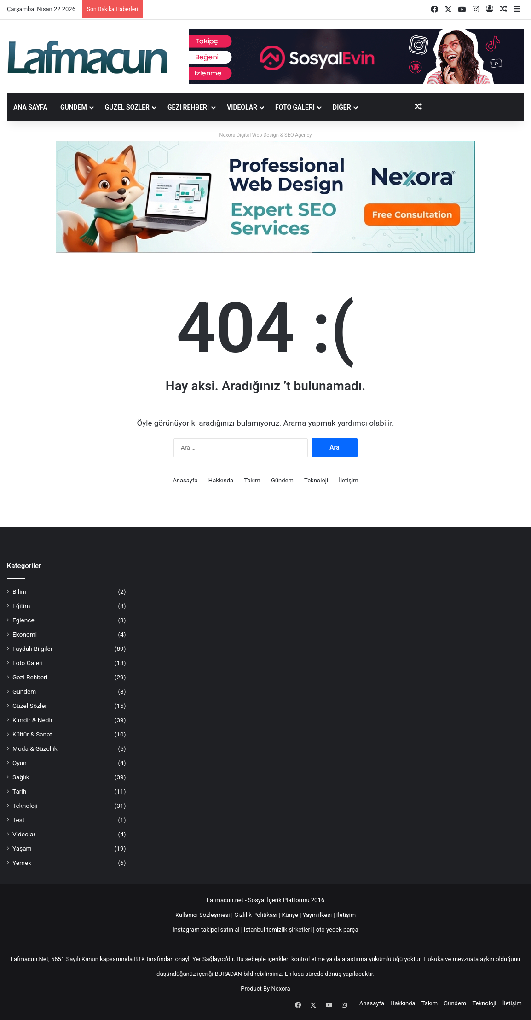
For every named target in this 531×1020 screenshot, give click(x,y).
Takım (252, 480)
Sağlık (20, 777)
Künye (290, 914)
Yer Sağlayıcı (209, 959)
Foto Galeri (295, 107)
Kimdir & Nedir (32, 720)
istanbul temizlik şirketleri (278, 929)
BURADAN (228, 973)
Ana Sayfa (30, 107)
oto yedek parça (337, 929)
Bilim (19, 591)
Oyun (19, 762)
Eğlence (23, 620)
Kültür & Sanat (32, 734)
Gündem (73, 107)
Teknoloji (316, 480)
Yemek (21, 862)
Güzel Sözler (127, 107)
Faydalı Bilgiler (32, 648)
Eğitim (21, 605)
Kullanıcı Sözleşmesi (202, 914)
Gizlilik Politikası (256, 914)
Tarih (19, 791)
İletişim (348, 480)
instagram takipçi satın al (206, 929)
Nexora (280, 988)
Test (18, 819)
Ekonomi (24, 634)
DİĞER (342, 107)
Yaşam (22, 848)
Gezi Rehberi (188, 107)
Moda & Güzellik (35, 748)
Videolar (242, 107)
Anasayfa (185, 480)
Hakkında (220, 480)
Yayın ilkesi (317, 914)
